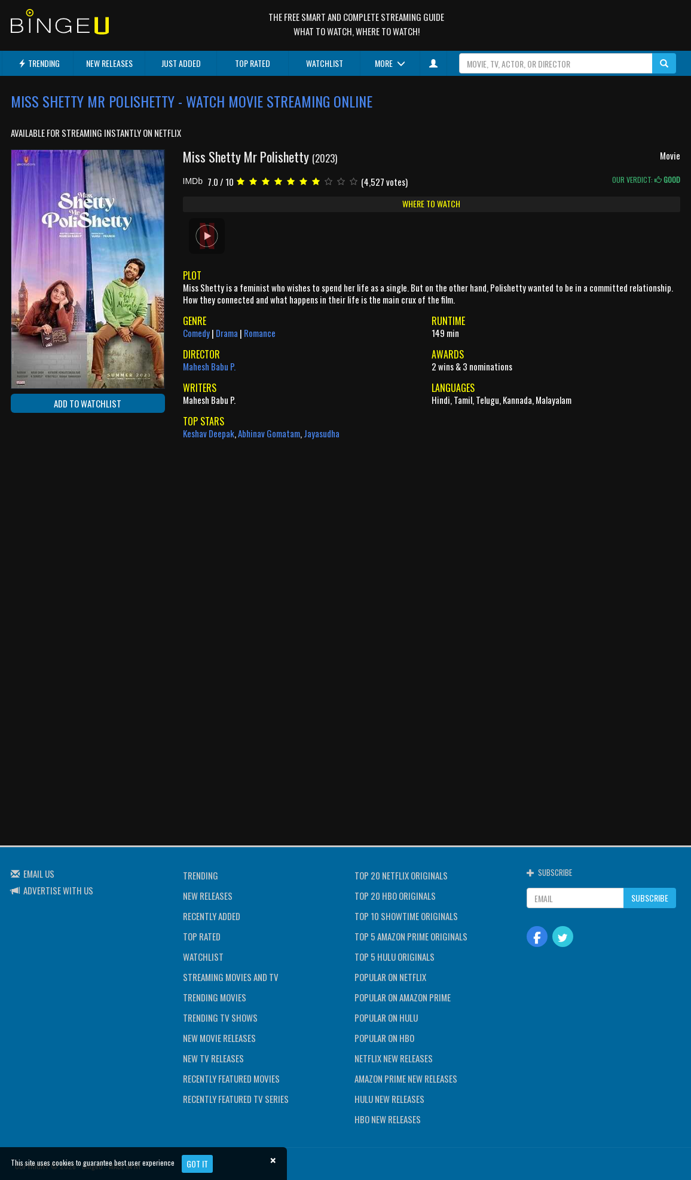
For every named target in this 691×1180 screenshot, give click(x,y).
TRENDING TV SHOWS (220, 1017)
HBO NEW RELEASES (387, 1119)
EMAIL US (38, 873)
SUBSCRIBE (649, 897)
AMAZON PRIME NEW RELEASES (405, 1078)
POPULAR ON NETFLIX (390, 976)
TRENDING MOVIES (214, 997)
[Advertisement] (64, 499)
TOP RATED (252, 63)
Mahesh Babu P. (209, 366)
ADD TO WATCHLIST (87, 403)
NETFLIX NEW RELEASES (393, 1058)
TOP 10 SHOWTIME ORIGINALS (406, 915)
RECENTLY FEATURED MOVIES (231, 1078)
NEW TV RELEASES (213, 1058)
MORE (390, 63)
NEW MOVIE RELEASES (219, 1037)
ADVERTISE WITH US (58, 890)
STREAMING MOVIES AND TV (231, 976)
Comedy (196, 332)
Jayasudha (322, 433)
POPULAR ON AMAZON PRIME (402, 997)
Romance (260, 332)
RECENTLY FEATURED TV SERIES (236, 1098)
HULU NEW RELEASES (389, 1098)
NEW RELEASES (109, 63)
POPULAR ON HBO (384, 1037)
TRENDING (39, 63)
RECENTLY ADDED (211, 915)
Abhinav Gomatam (269, 433)
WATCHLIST (324, 63)
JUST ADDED (181, 63)
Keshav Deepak (208, 433)
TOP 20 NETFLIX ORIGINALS (401, 875)
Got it (197, 1163)
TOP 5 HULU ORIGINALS (394, 956)
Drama (227, 332)
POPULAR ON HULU (386, 1017)
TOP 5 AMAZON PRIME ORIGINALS (410, 936)
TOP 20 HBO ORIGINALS (395, 895)
